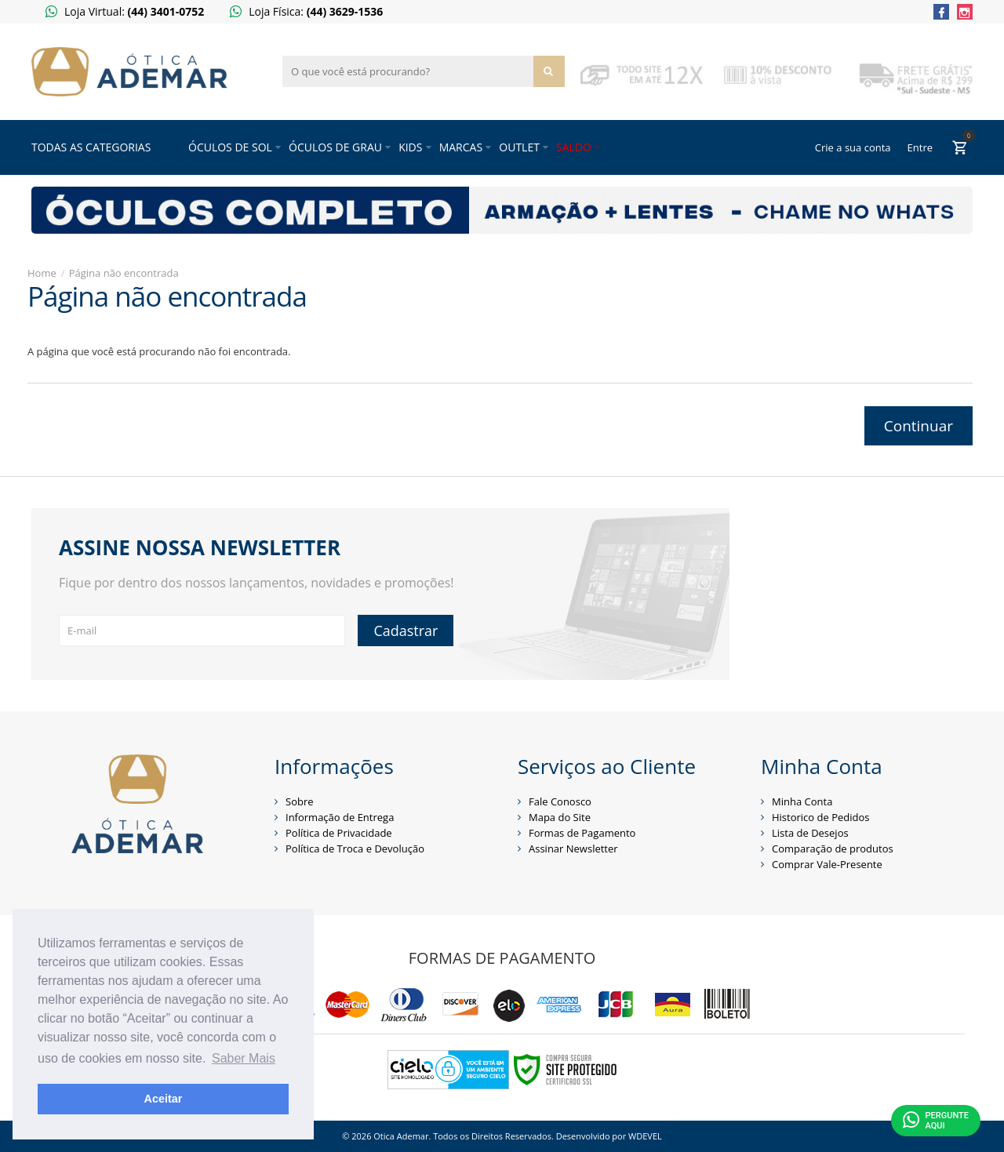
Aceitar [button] (163, 1098)
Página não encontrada (124, 273)
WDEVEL (645, 1136)
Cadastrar (405, 630)
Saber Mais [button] (243, 1058)
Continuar (918, 426)
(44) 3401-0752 (166, 11)
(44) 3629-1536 (345, 11)
